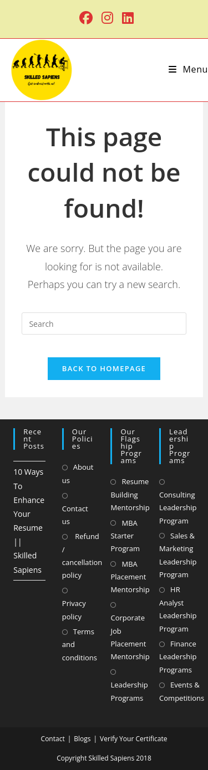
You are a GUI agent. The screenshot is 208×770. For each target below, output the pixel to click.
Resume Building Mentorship (129, 494)
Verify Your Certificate (133, 738)
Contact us (75, 515)
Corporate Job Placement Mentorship (129, 637)
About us (78, 473)
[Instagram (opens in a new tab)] (107, 17)
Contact (53, 738)
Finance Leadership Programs (177, 657)
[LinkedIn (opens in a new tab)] (126, 17)
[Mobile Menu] (188, 69)
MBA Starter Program (125, 536)
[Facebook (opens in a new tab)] (86, 17)
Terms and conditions (79, 645)
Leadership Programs (129, 691)
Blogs (82, 738)
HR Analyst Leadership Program (177, 608)
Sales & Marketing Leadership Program (177, 555)
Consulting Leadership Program (177, 508)
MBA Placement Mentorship (129, 577)
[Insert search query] (104, 323)
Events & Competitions (181, 691)
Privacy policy (74, 609)
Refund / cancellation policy (82, 555)
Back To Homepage (104, 368)
